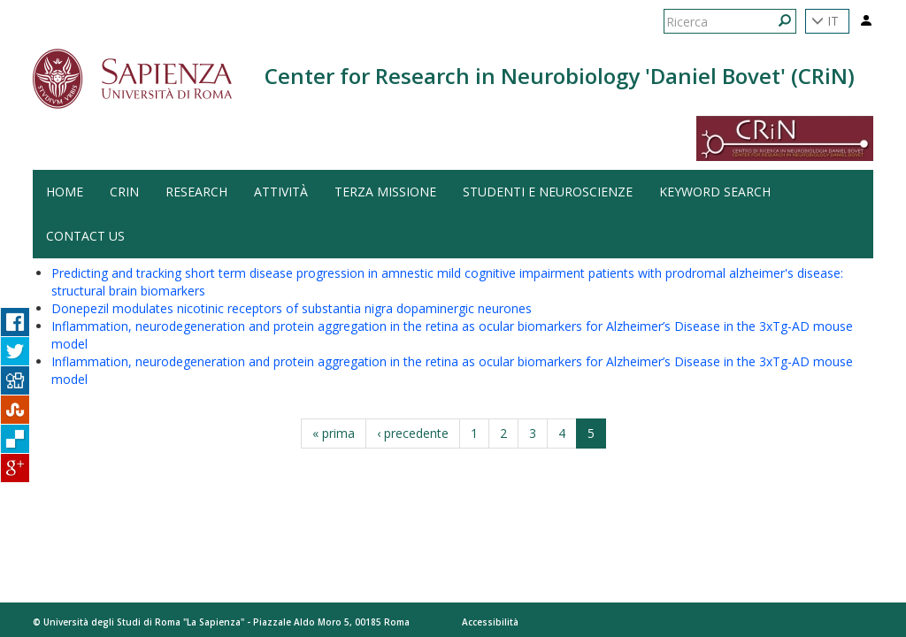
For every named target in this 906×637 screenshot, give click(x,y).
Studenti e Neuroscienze (548, 191)
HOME (64, 191)
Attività (281, 191)
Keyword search (715, 191)
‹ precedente (413, 433)
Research (196, 191)
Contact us (85, 235)
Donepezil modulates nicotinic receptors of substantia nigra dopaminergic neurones (291, 308)
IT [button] (825, 20)
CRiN (124, 191)
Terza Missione (385, 191)
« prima (333, 433)
